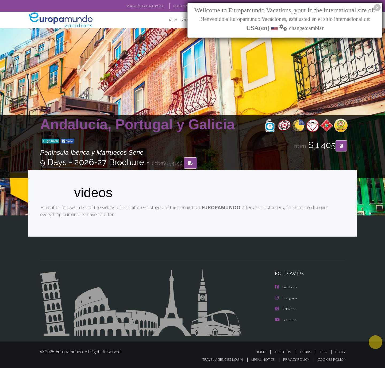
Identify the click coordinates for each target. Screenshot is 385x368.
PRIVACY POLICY (293, 359)
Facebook (286, 287)
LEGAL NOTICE (259, 359)
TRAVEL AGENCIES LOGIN (217, 359)
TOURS (307, 352)
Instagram (286, 298)
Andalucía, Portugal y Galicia (137, 124)
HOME (262, 352)
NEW (167, 20)
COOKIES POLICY (330, 359)
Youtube (285, 319)
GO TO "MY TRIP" (176, 6)
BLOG (340, 352)
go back (50, 141)
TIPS (324, 352)
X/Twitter (285, 309)
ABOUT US (284, 352)
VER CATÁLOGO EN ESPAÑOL (133, 6)
